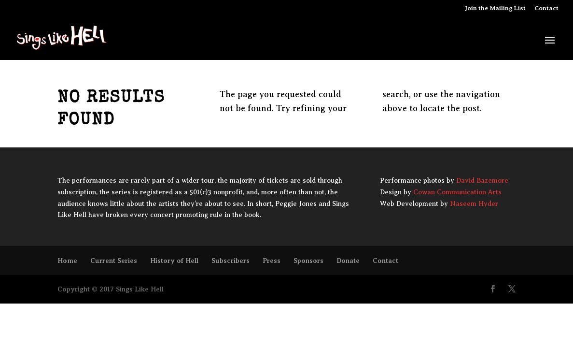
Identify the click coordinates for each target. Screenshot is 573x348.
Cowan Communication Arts (457, 192)
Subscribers (230, 260)
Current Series (113, 260)
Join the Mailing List (495, 8)
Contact (546, 8)
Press (271, 260)
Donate (348, 260)
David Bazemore (482, 180)
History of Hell (174, 260)
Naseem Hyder (474, 203)
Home (67, 260)
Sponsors (308, 260)
